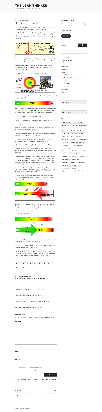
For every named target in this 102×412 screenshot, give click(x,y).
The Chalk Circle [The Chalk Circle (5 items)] (76, 165)
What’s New (64, 92)
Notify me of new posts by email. (26, 371)
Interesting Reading (24, 276)
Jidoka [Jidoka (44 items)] (65, 136)
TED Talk (48, 169)
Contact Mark (66, 57)
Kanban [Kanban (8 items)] (65, 139)
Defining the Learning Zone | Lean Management (32, 295)
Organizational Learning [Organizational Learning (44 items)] (77, 142)
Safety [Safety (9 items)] (82, 156)
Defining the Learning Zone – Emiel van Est (31, 307)
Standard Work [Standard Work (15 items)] (77, 159)
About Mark (64, 55)
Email (17, 351)
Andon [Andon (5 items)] (80, 122)
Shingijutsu (66, 74)
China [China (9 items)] (75, 125)
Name (17, 343)
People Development (24, 278)
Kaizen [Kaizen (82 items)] (78, 136)
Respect (42, 278)
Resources (65, 86)
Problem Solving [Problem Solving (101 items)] (67, 151)
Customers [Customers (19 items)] (74, 128)
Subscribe (66, 36)
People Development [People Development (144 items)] (69, 148)
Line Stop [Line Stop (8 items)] (65, 142)
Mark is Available (67, 60)
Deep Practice (37, 120)
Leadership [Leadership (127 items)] (74, 139)
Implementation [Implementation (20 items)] (77, 133)
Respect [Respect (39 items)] (75, 156)
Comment (18, 321)
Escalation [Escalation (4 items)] (65, 130)
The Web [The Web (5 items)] (65, 168)
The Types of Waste (68, 77)
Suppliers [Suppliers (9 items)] (65, 162)
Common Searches (66, 72)
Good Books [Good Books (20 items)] (81, 130)
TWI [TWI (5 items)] (74, 171)
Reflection (35, 278)
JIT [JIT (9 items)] (71, 136)
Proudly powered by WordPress (23, 408)
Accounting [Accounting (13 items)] (66, 122)
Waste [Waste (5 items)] (80, 171)
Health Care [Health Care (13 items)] (66, 133)
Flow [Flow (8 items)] (73, 130)
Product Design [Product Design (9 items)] (80, 151)
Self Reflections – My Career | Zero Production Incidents (34, 301)
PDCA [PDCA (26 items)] (72, 145)
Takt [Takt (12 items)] (72, 162)
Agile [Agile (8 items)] (74, 122)
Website (17, 359)
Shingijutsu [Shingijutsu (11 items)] (66, 159)
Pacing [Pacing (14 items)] (65, 145)
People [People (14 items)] (80, 145)
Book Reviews (64, 66)
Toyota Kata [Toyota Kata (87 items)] (66, 171)
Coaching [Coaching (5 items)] (82, 125)
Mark (27, 20)
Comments (64, 69)
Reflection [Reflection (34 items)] (66, 156)
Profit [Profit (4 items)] (64, 153)
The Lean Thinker (31, 5)
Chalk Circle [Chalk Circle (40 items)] (66, 125)
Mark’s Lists (64, 81)
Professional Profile (68, 63)
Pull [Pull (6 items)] (70, 153)
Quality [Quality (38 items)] (77, 153)
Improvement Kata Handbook (32, 33)
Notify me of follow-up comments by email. (29, 367)
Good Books (66, 83)
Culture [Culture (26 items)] (65, 128)
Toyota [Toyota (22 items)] (73, 168)
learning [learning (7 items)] (83, 139)
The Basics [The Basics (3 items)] (65, 165)
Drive (38, 169)
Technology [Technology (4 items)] (80, 162)
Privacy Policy (64, 89)
